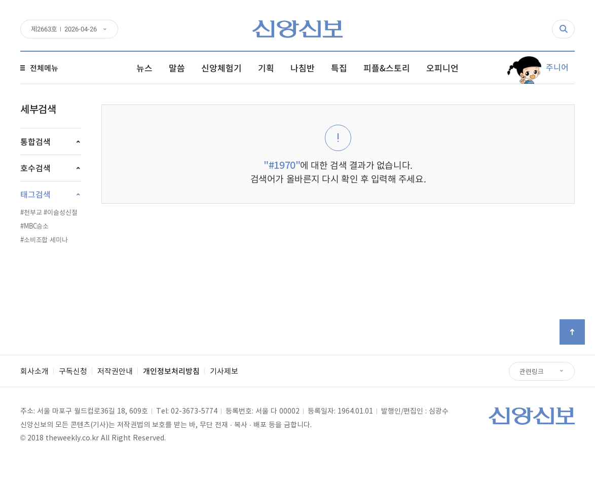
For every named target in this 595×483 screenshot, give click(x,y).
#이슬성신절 (60, 212)
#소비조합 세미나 (44, 239)
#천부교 (31, 212)
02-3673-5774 (194, 410)
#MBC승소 (34, 226)
